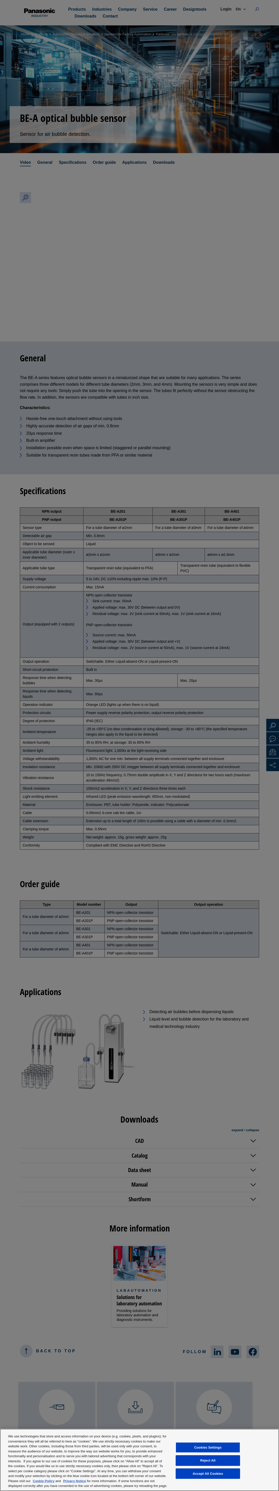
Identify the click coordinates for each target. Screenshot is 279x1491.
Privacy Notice (74, 1481)
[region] (139, 1460)
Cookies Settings (208, 1447)
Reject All (207, 1460)
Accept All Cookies (208, 1474)
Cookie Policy (43, 1481)
